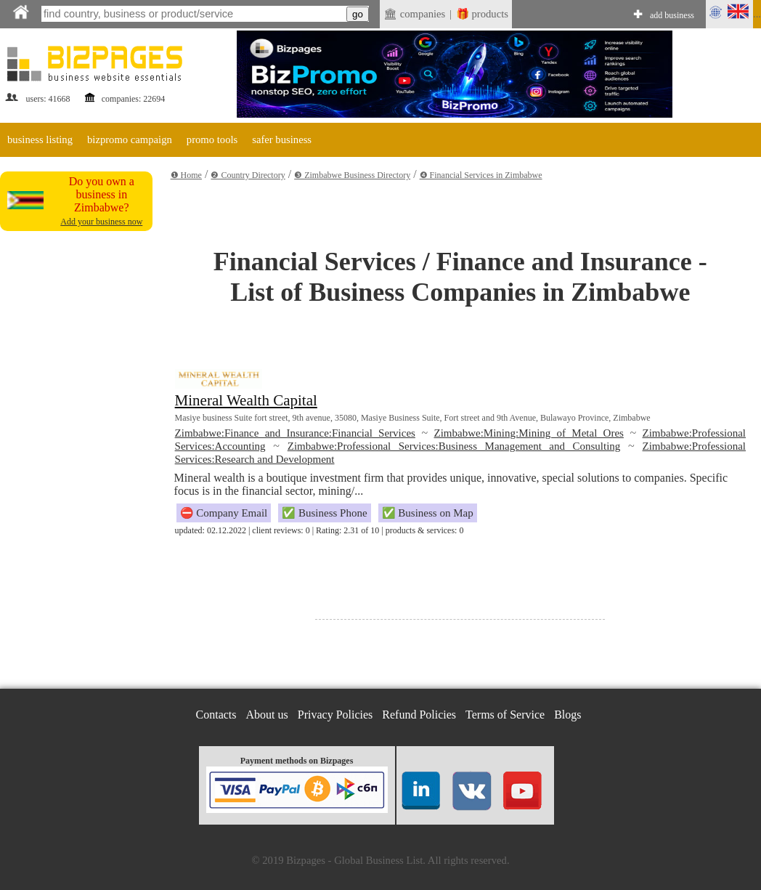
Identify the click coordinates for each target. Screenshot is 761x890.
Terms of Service (505, 714)
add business (672, 15)
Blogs (567, 714)
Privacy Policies (335, 714)
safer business (282, 139)
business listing (40, 139)
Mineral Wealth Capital (246, 400)
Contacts (216, 714)
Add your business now (101, 222)
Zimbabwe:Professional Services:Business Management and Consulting (454, 446)
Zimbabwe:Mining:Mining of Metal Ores (529, 433)
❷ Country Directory (248, 175)
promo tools (212, 139)
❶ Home (186, 175)
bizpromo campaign (129, 139)
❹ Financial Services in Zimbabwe (481, 175)
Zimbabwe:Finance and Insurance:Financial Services (295, 433)
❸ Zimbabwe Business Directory (352, 175)
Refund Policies (419, 714)
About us (267, 714)
